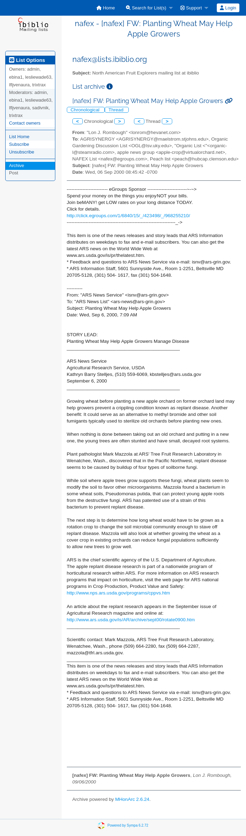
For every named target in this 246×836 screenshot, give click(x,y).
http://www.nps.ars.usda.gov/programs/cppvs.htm (118, 593)
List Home (19, 136)
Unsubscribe (21, 152)
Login (228, 7)
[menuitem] (105, 8)
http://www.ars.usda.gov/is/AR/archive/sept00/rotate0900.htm (131, 619)
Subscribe (19, 144)
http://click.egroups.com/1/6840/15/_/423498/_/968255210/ (128, 215)
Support (191, 7)
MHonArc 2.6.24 (132, 799)
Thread (117, 109)
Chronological (86, 109)
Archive (16, 165)
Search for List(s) (146, 7)
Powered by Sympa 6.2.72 (128, 825)
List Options (27, 60)
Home (105, 7)
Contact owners (24, 123)
